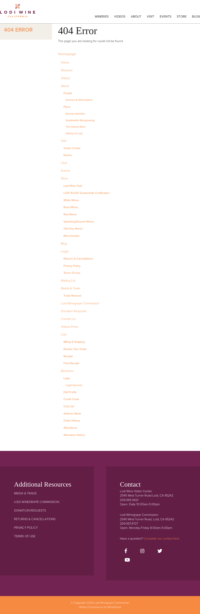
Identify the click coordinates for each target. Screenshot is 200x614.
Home (65, 62)
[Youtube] (127, 560)
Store (182, 17)
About (136, 17)
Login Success (74, 385)
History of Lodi (74, 133)
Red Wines (70, 214)
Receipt (68, 356)
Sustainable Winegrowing (80, 120)
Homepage (67, 54)
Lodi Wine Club (72, 185)
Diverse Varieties (75, 113)
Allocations (70, 427)
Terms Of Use (71, 273)
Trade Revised (72, 295)
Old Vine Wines (73, 228)
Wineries (102, 17)
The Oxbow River (76, 126)
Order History (71, 420)
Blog (196, 17)
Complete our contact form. (162, 539)
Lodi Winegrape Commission (17, 12)
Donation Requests (73, 311)
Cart (63, 335)
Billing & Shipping (74, 342)
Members (67, 371)
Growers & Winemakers (79, 100)
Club (64, 163)
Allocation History (74, 435)
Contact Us (68, 319)
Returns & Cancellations (78, 258)
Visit (150, 17)
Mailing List (68, 281)
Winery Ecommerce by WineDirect (100, 607)
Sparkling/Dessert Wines (78, 221)
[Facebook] (126, 551)
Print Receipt (71, 363)
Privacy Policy (71, 266)
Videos (119, 17)
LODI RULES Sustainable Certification (86, 193)
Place (66, 107)
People (67, 93)
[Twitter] (160, 551)
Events (165, 17)
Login (66, 378)
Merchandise (71, 236)
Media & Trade (70, 288)
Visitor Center (71, 148)
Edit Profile (70, 392)
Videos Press (69, 327)
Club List (68, 406)
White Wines (71, 200)
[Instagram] (142, 551)
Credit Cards (71, 399)
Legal (64, 251)
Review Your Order (75, 349)
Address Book (72, 413)
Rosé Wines (70, 207)
